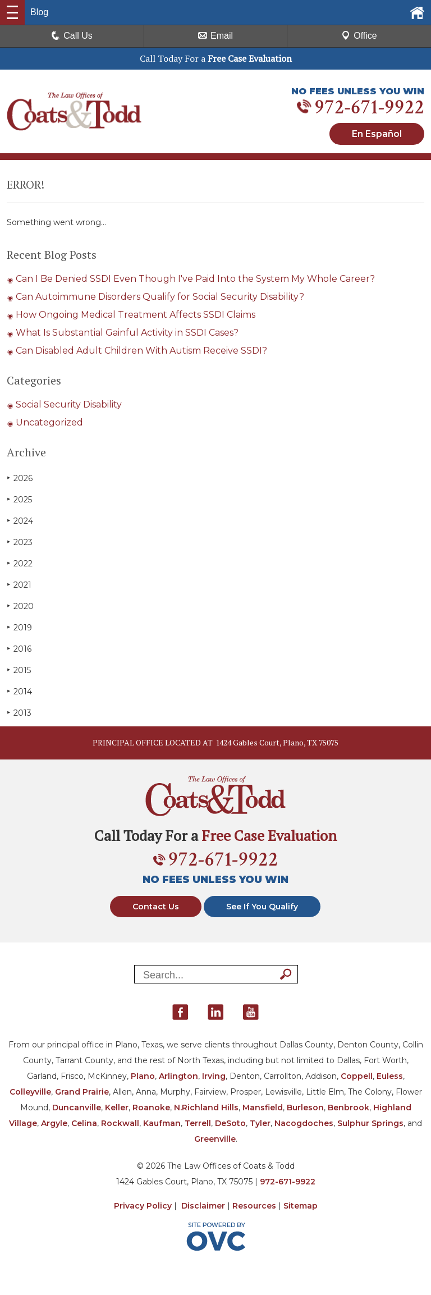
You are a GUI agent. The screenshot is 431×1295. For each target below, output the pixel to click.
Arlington (178, 1076)
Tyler (260, 1123)
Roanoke (151, 1107)
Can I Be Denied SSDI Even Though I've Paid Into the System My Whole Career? (195, 278)
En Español (377, 134)
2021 (19, 584)
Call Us (72, 35)
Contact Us (155, 907)
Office (359, 35)
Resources (254, 1206)
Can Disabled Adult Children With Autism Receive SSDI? (141, 350)
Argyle (54, 1123)
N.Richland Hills (206, 1107)
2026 (20, 478)
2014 (19, 691)
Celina (84, 1123)
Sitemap (300, 1206)
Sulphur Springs (370, 1123)
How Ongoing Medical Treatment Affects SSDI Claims (135, 314)
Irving (214, 1076)
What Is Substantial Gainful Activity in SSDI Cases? (127, 332)
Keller (117, 1107)
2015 (19, 670)
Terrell (198, 1123)
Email (215, 35)
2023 (20, 542)
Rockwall (120, 1123)
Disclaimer (203, 1206)
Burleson (305, 1107)
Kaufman (162, 1123)
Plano (143, 1076)
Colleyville (30, 1092)
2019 (19, 627)
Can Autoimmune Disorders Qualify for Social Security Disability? (160, 296)
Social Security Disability (69, 404)
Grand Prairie (82, 1092)
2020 (20, 606)
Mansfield (262, 1107)
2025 (19, 499)
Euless (390, 1076)
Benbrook (348, 1107)
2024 (20, 520)
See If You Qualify (262, 907)
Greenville (215, 1139)
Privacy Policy (143, 1206)
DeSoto (230, 1123)
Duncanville (76, 1107)
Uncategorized (49, 422)
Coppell (357, 1076)
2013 (19, 712)
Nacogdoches (303, 1123)
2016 (19, 648)
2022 (20, 563)
